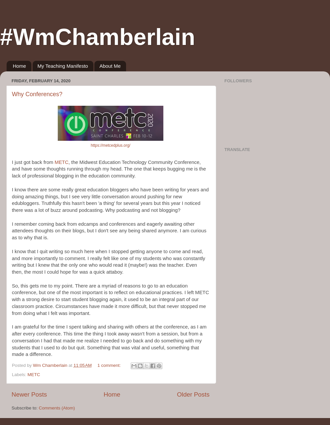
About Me (109, 66)
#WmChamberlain (97, 37)
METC (62, 162)
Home (19, 66)
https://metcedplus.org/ (110, 145)
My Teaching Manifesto (63, 66)
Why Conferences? (37, 94)
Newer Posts (29, 394)
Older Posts (193, 394)
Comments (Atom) (57, 408)
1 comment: (109, 365)
